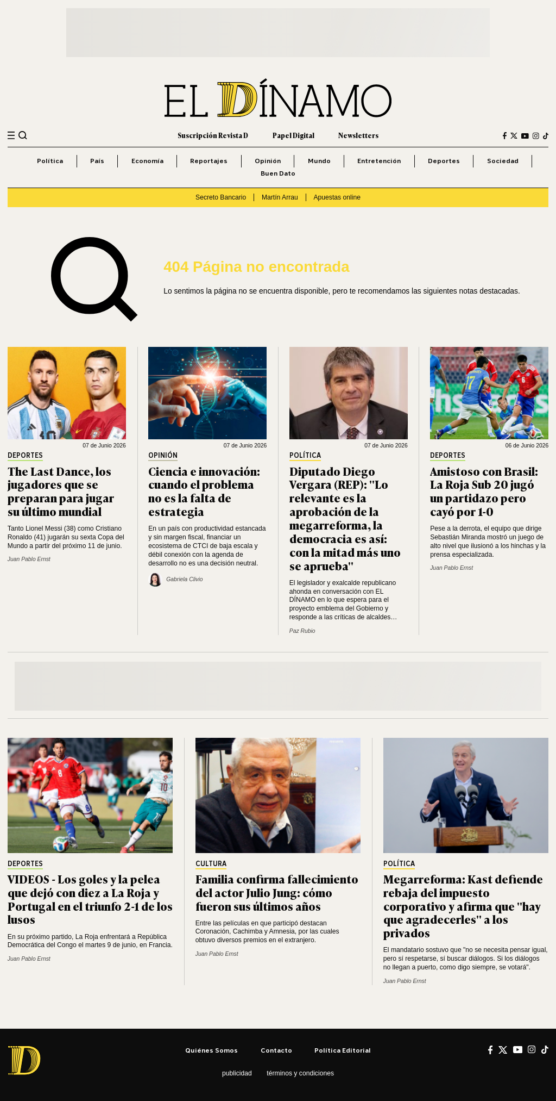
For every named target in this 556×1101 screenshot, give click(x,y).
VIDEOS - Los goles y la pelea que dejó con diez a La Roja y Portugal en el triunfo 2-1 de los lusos (90, 899)
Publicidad (237, 1073)
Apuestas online (337, 197)
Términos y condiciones (300, 1073)
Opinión (268, 161)
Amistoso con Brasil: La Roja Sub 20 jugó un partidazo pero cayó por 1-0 (484, 491)
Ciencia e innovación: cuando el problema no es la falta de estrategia (204, 491)
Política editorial (342, 1050)
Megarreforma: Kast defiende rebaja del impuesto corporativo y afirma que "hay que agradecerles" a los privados (463, 905)
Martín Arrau (280, 197)
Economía (147, 161)
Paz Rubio (302, 631)
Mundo (319, 161)
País (97, 161)
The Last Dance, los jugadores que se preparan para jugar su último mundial (61, 491)
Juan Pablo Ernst (29, 559)
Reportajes (209, 161)
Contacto (276, 1050)
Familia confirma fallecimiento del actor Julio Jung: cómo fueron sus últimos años (276, 892)
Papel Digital (293, 135)
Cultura (210, 864)
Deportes (444, 161)
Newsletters (358, 135)
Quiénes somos (211, 1050)
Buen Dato (278, 173)
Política (50, 161)
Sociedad (503, 161)
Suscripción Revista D (213, 135)
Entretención (379, 161)
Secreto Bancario (220, 197)
